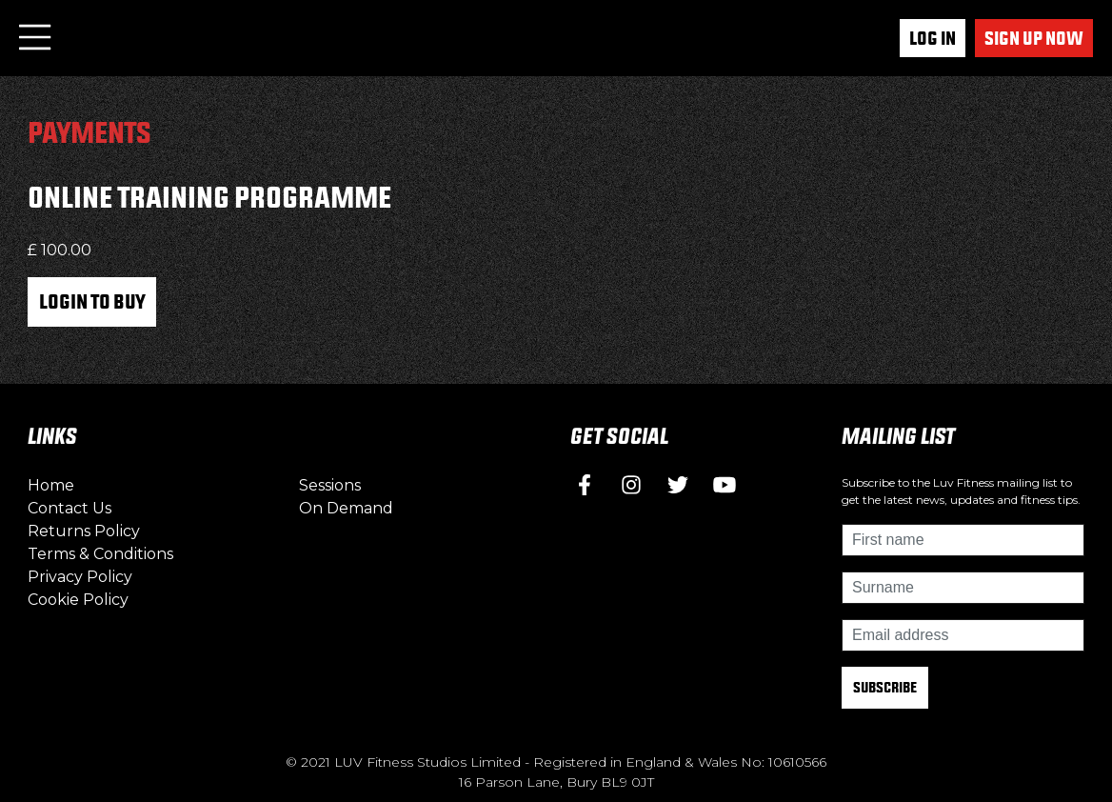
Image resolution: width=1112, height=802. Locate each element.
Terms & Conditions (100, 554)
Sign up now (1033, 38)
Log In (932, 38)
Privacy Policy (80, 577)
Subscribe (885, 687)
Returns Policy (84, 531)
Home (51, 485)
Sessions (330, 485)
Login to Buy (92, 301)
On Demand (346, 508)
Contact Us (69, 508)
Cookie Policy (78, 600)
